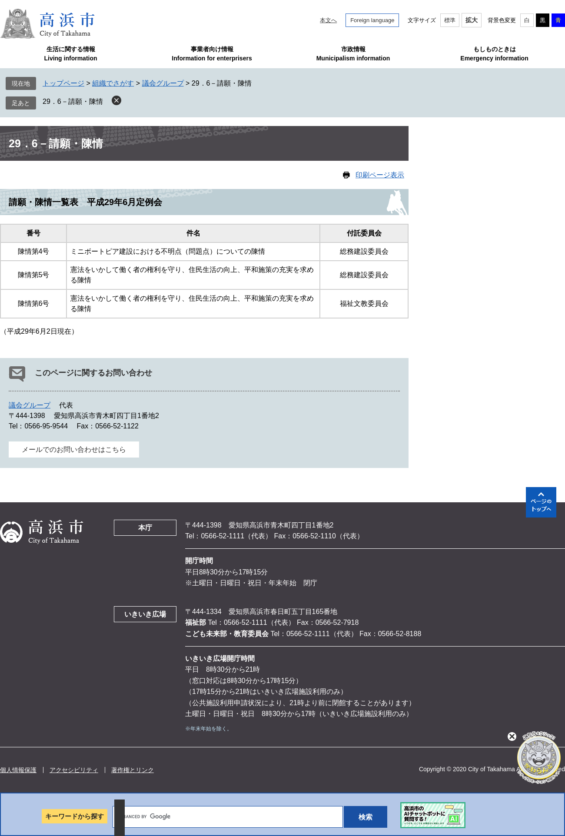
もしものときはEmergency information (494, 54)
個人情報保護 (18, 769)
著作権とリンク (132, 769)
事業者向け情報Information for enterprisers (212, 54)
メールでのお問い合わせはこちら (74, 449)
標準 (449, 20)
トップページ (63, 83)
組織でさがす (113, 83)
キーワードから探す (74, 816)
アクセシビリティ (74, 769)
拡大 (471, 20)
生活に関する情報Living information (70, 54)
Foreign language (372, 20)
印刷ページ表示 (380, 175)
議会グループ (163, 83)
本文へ (328, 20)
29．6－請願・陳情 (73, 101)
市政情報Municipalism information (353, 54)
